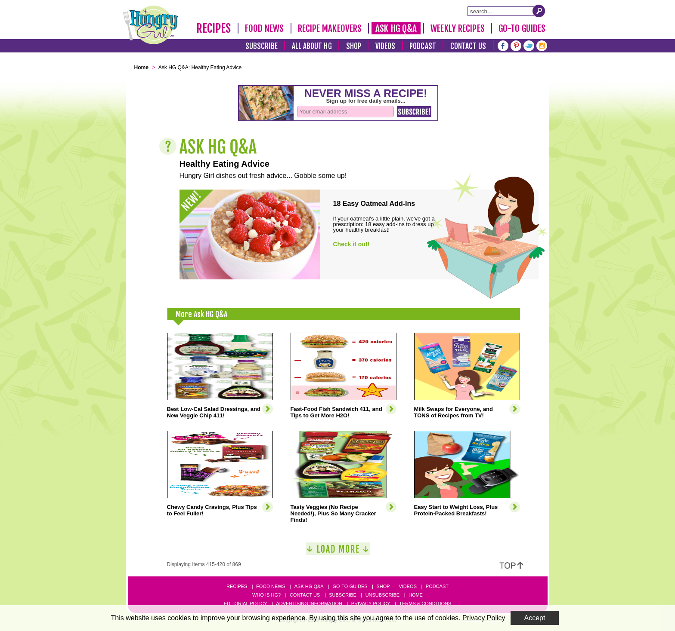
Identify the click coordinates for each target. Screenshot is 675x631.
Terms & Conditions (425, 603)
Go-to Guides (349, 586)
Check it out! (351, 244)
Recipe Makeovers (330, 28)
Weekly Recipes (457, 28)
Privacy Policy (370, 603)
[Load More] (338, 552)
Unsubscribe (382, 594)
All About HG (312, 46)
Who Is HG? (266, 594)
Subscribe (261, 46)
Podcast (422, 46)
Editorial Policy (245, 603)
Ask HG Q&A (396, 28)
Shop (353, 46)
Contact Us (468, 46)
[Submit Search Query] (539, 10)
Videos (385, 46)
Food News (264, 28)
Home (416, 594)
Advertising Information (309, 603)
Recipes (213, 28)
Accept (534, 618)
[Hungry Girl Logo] (150, 25)
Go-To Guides (522, 28)
